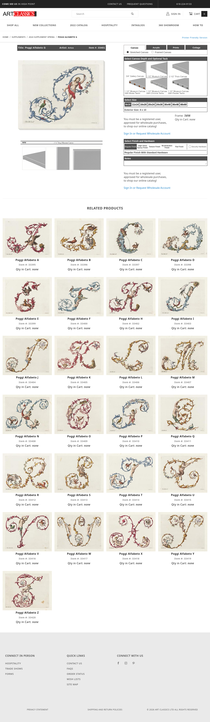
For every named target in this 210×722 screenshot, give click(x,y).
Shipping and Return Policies (105, 709)
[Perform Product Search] (132, 13)
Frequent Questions (140, 3)
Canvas (134, 48)
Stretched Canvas (139, 52)
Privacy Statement (37, 709)
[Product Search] (99, 13)
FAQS (70, 668)
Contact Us (115, 3)
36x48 (175, 104)
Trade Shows (14, 668)
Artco (71, 48)
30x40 (167, 104)
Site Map (72, 684)
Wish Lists (74, 679)
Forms (9, 673)
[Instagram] (127, 664)
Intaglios (138, 25)
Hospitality (110, 25)
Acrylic (156, 47)
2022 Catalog (79, 25)
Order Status (76, 673)
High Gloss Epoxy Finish (142, 147)
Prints (176, 47)
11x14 (135, 104)
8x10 (127, 104)
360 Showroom (169, 25)
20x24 (151, 104)
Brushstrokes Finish (167, 147)
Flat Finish (179, 147)
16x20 (143, 104)
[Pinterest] (135, 664)
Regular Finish (130, 147)
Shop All (13, 25)
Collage (196, 47)
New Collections (44, 25)
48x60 (183, 104)
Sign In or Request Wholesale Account (147, 133)
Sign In (173, 13)
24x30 (159, 104)
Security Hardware (198, 147)
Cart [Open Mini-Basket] (198, 14)
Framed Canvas (163, 52)
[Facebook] (119, 664)
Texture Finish (154, 147)
